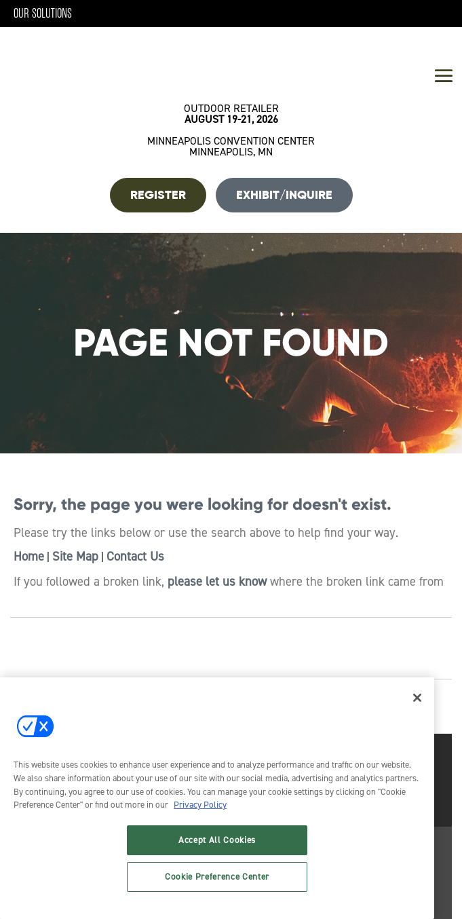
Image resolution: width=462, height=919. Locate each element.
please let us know (217, 582)
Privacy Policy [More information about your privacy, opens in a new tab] (200, 804)
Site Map (75, 556)
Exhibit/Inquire (284, 194)
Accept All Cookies (217, 840)
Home (29, 556)
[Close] (417, 698)
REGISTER (158, 194)
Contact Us (135, 556)
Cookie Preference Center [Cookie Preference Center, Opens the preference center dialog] (217, 876)
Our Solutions (43, 13)
